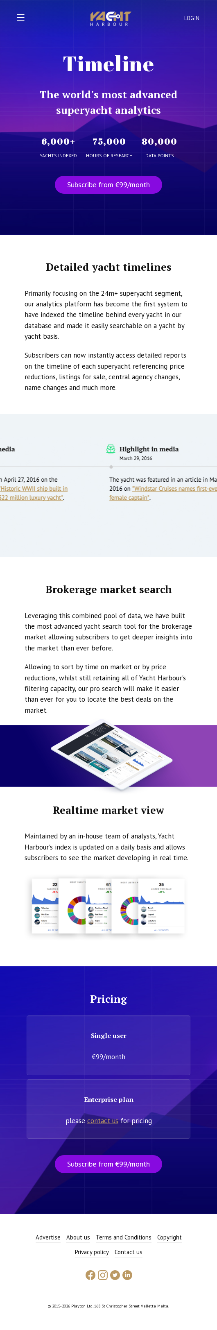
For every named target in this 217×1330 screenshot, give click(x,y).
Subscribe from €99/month (108, 184)
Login (192, 18)
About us (78, 1237)
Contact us (128, 1252)
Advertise (48, 1237)
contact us (102, 1120)
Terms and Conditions (123, 1237)
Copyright (169, 1237)
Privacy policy (92, 1252)
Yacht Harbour (110, 19)
